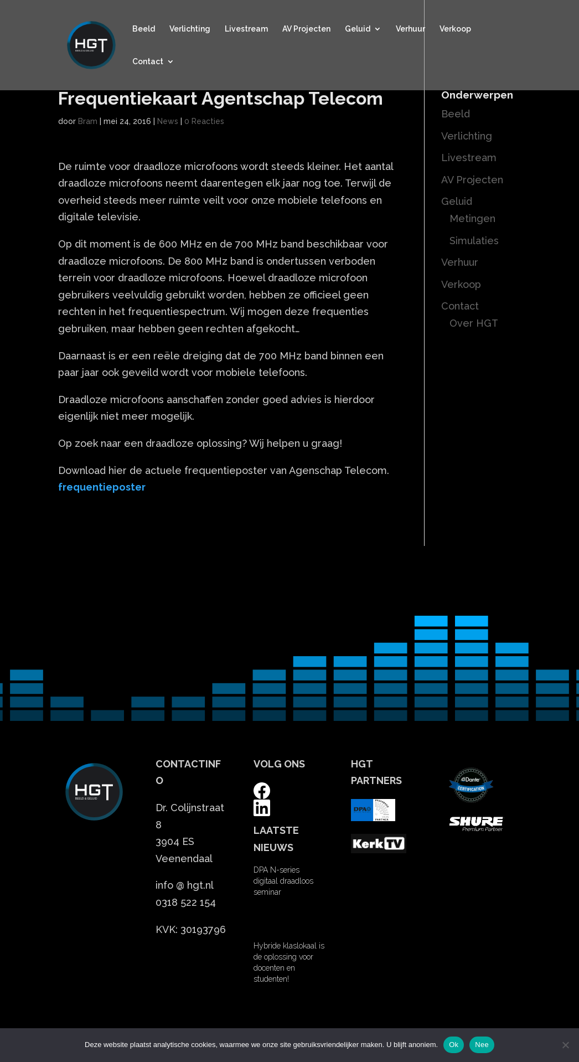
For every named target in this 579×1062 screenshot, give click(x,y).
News (167, 121)
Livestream (246, 29)
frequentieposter (102, 487)
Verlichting (189, 29)
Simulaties (474, 240)
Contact (147, 62)
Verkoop (455, 29)
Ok (453, 1044)
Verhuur (410, 29)
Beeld (143, 29)
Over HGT (473, 323)
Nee (482, 1044)
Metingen (472, 218)
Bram (87, 121)
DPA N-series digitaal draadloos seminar (283, 880)
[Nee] (565, 1044)
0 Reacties (204, 121)
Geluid (357, 29)
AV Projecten (306, 29)
